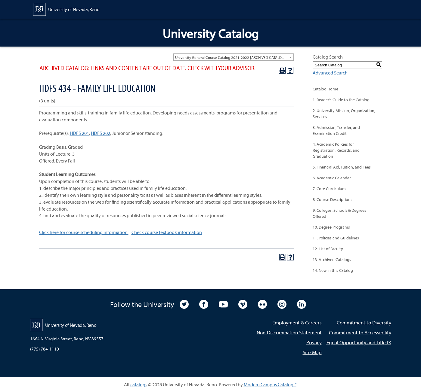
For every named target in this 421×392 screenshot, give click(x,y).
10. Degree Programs (331, 227)
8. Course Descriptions (332, 199)
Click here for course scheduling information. (83, 232)
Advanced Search (330, 73)
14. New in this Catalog (333, 270)
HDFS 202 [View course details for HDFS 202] (100, 133)
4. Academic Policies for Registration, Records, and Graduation (336, 150)
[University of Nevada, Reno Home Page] (66, 9)
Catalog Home (325, 89)
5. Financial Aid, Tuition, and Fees (342, 167)
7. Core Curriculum (329, 188)
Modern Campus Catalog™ (270, 384)
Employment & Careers (297, 322)
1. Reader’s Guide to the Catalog (341, 99)
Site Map (312, 352)
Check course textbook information (167, 232)
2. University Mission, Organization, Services (344, 113)
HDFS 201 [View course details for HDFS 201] (79, 133)
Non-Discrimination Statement (289, 332)
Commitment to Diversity (364, 322)
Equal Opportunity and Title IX (359, 342)
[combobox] (233, 57)
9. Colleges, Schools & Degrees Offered (339, 213)
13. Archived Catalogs (332, 259)
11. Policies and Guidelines (336, 238)
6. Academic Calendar (332, 178)
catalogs (138, 384)
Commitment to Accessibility (360, 332)
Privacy (314, 342)
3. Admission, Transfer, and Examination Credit (336, 130)
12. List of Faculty (328, 248)
